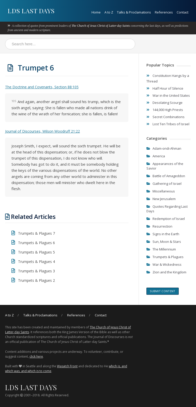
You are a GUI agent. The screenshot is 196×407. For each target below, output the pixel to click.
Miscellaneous (164, 191)
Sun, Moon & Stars (167, 241)
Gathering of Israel (167, 183)
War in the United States (171, 95)
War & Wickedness (167, 264)
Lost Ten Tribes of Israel (171, 124)
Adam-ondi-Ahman (167, 148)
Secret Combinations (169, 117)
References (164, 12)
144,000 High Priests (168, 109)
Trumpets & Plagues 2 (36, 280)
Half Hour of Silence (168, 88)
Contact (182, 12)
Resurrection (162, 226)
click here (36, 356)
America (159, 156)
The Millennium (164, 249)
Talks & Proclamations (134, 12)
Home (96, 12)
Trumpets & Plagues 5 (36, 252)
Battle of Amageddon (169, 176)
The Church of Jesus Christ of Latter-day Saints (101, 25)
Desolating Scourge (168, 102)
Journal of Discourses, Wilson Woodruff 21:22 (42, 131)
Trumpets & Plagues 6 (36, 242)
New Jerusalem (164, 199)
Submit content (162, 291)
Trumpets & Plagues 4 (36, 261)
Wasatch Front (67, 366)
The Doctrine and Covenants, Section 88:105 (42, 87)
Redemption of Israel (169, 218)
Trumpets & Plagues (168, 257)
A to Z (108, 12)
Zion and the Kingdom (169, 272)
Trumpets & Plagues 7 (36, 233)
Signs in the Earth (166, 234)
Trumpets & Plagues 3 (36, 271)
